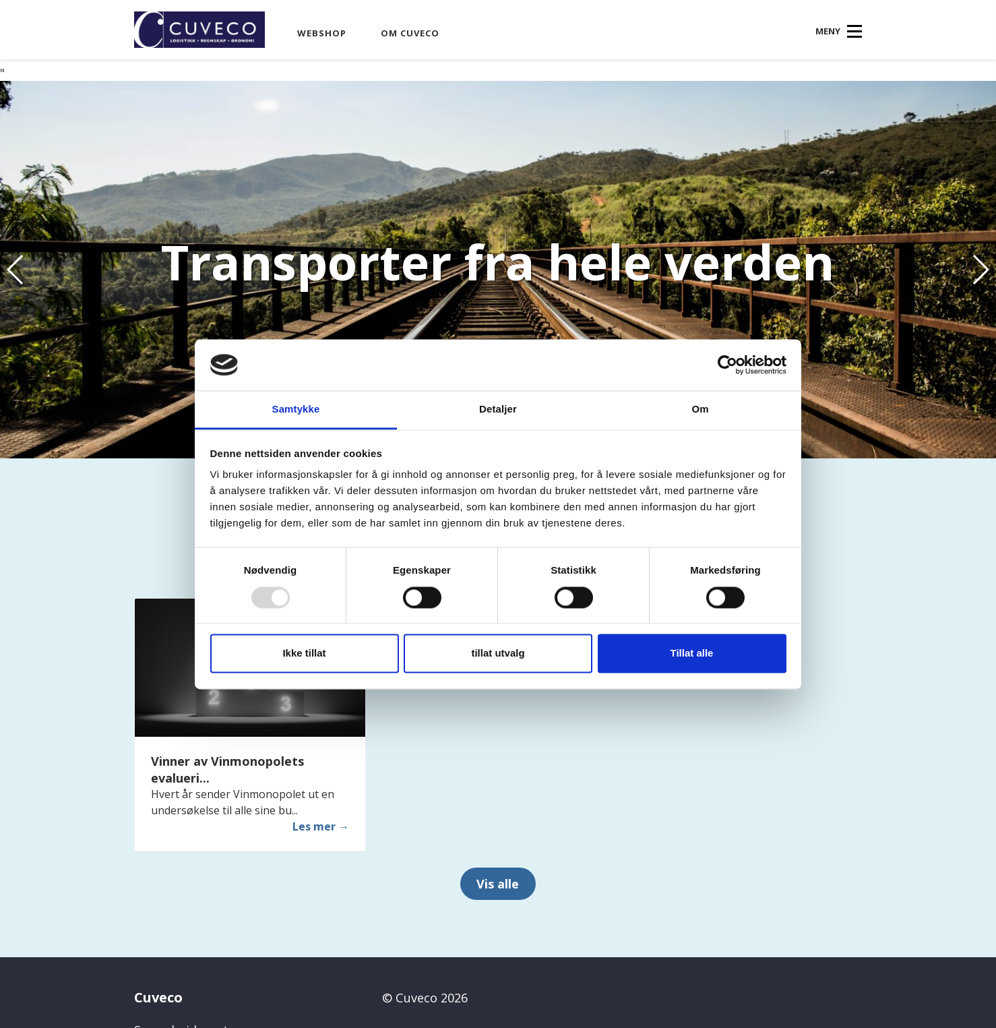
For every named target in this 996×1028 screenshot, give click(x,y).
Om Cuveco (410, 33)
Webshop (321, 33)
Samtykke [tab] (296, 409)
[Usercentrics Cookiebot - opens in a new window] (727, 365)
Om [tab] (699, 409)
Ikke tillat (303, 653)
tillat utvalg (497, 653)
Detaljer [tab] (498, 409)
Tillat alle (692, 653)
